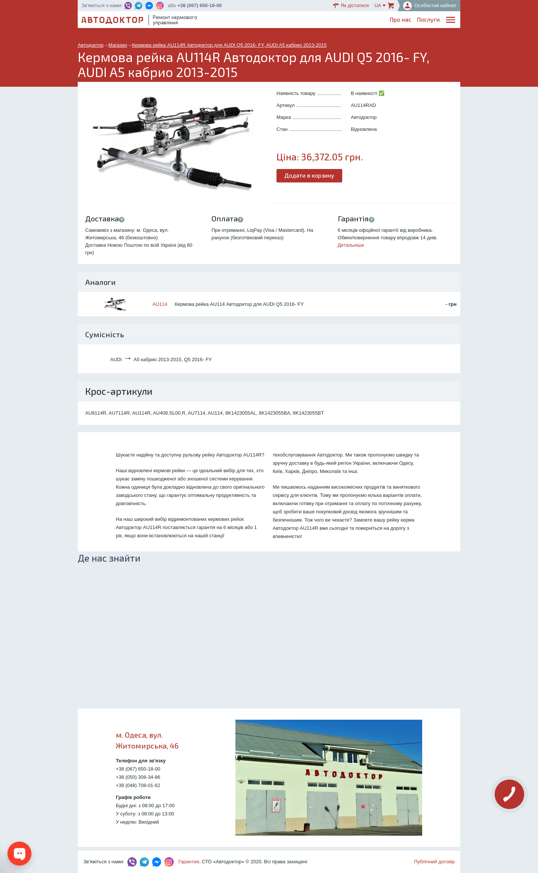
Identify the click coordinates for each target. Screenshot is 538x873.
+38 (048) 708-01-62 (138, 785)
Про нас (250, 20)
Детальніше (351, 245)
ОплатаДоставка (354, 21)
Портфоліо (425, 20)
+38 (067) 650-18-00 (199, 5)
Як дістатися (351, 6)
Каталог (324, 20)
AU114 (159, 304)
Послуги (278, 20)
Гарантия (189, 861)
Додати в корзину (309, 175)
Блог (301, 20)
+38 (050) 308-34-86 (138, 777)
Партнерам (389, 20)
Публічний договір (434, 861)
